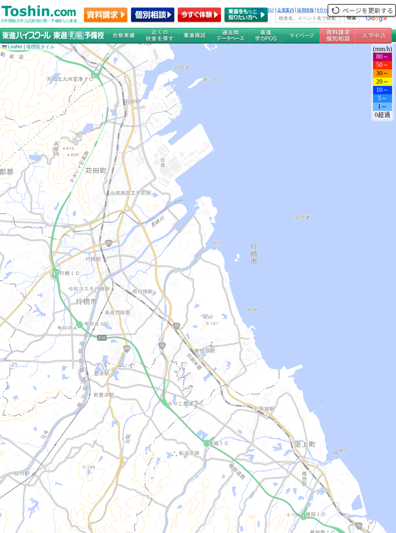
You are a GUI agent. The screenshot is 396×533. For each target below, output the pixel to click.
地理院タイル (40, 46)
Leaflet (12, 46)
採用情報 (305, 10)
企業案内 (285, 10)
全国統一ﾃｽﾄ (262, 10)
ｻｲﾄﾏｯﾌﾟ (324, 10)
